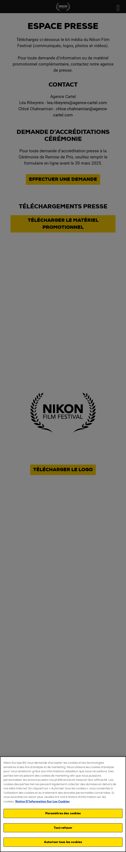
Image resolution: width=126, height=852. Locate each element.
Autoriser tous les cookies (63, 842)
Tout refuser (63, 828)
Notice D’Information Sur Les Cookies (42, 801)
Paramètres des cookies (63, 813)
